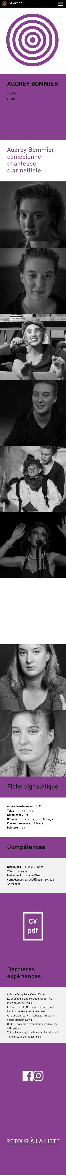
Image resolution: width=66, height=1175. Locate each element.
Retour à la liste (33, 1142)
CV (33, 926)
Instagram (38, 1075)
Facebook (28, 1075)
